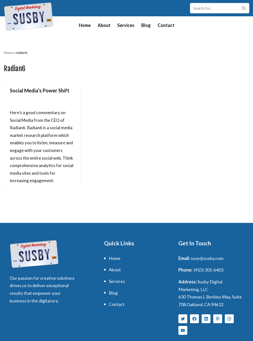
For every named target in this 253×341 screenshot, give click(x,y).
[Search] (214, 8)
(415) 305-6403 (208, 270)
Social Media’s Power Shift (39, 90)
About (104, 25)
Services (125, 25)
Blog (146, 25)
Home (85, 25)
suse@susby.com (207, 258)
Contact (166, 25)
